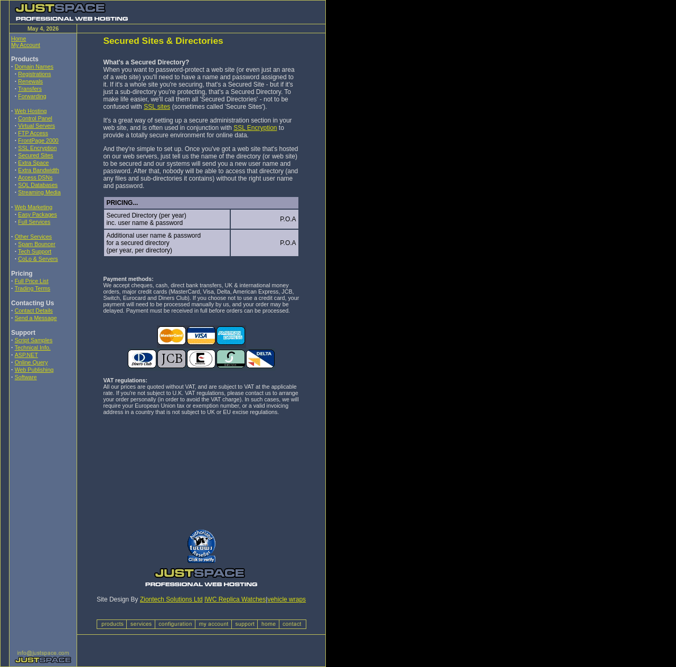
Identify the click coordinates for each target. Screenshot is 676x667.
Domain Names (34, 66)
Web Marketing (33, 207)
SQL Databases (38, 185)
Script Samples (34, 340)
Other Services (33, 236)
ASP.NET (26, 355)
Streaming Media (39, 192)
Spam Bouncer (36, 244)
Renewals (30, 81)
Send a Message (36, 318)
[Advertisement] (42, 459)
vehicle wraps (286, 599)
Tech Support (34, 251)
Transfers (30, 89)
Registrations (34, 74)
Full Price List (32, 281)
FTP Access (33, 133)
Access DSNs (35, 177)
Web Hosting (31, 111)
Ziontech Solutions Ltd (171, 599)
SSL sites (157, 106)
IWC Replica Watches (235, 599)
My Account (25, 45)
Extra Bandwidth (38, 170)
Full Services (34, 222)
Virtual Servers (36, 126)
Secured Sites (35, 155)
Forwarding (32, 96)
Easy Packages (37, 214)
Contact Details (34, 310)
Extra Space (33, 162)
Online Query (31, 362)
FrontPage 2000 (38, 140)
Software (26, 377)
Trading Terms (33, 288)
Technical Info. (33, 347)
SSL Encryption (37, 148)
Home (18, 38)
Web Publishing (34, 370)
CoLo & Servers (38, 259)
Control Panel (35, 118)
